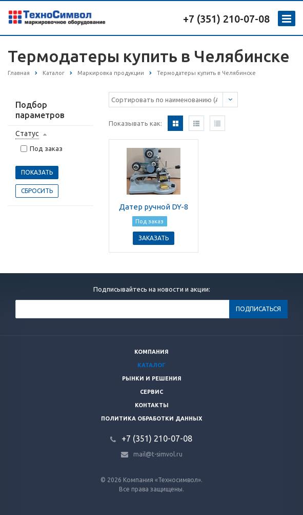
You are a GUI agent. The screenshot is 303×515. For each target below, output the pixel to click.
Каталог (151, 365)
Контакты (152, 405)
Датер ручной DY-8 (153, 206)
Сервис (151, 392)
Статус (27, 133)
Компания (151, 352)
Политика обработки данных (151, 418)
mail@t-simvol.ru (158, 454)
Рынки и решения (151, 378)
